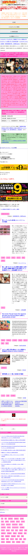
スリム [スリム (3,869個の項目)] (8, 527)
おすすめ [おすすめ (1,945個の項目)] (10, 518)
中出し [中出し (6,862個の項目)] (21, 530)
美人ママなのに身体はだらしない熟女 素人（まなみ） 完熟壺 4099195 (12, 465)
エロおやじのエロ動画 (14, 27)
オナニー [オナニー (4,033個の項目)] (8, 524)
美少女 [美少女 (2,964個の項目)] (3, 542)
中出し (13, 257)
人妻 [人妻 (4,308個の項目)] (26, 530)
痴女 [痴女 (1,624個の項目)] (16, 539)
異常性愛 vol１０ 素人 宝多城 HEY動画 (12, 374)
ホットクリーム (22, 263)
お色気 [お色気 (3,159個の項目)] (21, 518)
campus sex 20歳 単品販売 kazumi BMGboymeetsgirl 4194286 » (21, 404)
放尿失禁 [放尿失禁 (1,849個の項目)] (7, 536)
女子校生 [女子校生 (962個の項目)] (20, 533)
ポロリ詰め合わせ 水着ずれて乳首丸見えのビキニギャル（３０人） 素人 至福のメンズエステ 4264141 (13, 484)
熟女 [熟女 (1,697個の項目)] (7, 539)
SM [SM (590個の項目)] (5, 518)
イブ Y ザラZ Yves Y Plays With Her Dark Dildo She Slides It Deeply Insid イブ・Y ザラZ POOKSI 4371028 (13, 443)
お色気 (3, 257)
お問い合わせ (2, 512)
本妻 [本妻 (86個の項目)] (18, 536)
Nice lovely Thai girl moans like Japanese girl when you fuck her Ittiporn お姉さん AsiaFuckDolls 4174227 (14, 315)
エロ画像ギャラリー (14, 36)
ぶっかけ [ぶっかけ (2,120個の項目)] (12, 521)
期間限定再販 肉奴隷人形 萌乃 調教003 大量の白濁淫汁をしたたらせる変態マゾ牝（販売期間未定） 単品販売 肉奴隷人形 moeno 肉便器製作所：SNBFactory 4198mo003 (14, 55)
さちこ (3, 307)
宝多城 (24, 397)
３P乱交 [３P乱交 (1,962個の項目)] (18, 542)
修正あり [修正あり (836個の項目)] (3, 533)
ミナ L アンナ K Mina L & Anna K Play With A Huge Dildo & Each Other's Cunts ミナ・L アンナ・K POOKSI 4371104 (12, 437)
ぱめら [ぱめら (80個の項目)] (7, 521)
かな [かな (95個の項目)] (2, 521)
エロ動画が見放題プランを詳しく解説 (10, 209)
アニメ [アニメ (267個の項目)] (3, 524)
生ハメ (18, 257)
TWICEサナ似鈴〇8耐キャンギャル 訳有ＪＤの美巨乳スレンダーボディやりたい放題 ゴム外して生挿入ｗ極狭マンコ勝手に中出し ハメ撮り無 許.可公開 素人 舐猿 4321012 (13, 470)
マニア (8, 257)
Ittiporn (3, 340)
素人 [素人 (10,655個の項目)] (25, 539)
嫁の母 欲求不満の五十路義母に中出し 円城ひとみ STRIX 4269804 (13, 440)
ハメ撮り (14, 340)
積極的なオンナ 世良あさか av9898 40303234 (9, 452)
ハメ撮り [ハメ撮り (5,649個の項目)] (22, 527)
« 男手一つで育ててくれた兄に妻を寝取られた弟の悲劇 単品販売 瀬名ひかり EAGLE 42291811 (7, 404)
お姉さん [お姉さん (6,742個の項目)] (16, 518)
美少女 (3, 260)
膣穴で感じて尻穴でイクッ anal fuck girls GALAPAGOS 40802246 (13, 473)
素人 (23, 257)
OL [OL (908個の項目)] (2, 518)
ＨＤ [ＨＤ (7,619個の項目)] (23, 542)
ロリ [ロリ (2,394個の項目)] (16, 530)
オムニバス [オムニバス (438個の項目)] (14, 524)
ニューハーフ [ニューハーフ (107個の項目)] (15, 527)
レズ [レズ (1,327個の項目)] (12, 530)
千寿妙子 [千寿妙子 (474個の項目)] (9, 533)
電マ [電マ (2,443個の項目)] (13, 542)
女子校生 (13, 395)
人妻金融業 (23, 309)
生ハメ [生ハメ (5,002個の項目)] (12, 539)
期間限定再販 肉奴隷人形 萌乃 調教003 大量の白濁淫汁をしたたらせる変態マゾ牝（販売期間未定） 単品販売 (13, 128)
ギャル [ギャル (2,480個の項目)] (20, 524)
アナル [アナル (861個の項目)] (22, 521)
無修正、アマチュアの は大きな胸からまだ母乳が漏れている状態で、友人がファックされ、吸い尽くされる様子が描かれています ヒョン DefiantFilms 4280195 (13, 460)
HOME (14, 22)
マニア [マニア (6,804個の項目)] (3, 530)
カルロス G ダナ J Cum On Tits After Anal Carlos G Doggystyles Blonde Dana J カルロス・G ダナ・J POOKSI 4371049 (12, 480)
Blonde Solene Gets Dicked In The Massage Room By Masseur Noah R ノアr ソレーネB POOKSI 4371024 (13, 447)
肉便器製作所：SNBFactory (12, 43)
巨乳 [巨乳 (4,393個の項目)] (25, 533)
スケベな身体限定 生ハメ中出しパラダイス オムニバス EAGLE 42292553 (12, 455)
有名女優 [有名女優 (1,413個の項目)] (13, 536)
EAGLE (24, 370)
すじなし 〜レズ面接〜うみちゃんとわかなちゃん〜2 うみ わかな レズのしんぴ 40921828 (13, 488)
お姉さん (8, 340)
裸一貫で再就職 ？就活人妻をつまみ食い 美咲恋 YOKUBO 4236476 (13, 450)
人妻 (8, 395)
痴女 (2, 343)
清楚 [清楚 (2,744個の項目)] (22, 536)
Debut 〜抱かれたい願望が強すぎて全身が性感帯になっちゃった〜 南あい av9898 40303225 (13, 477)
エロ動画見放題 (14, 31)
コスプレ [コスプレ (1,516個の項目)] (3, 527)
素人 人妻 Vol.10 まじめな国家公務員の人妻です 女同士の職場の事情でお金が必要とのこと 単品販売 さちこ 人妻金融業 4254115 (14, 268)
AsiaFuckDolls (22, 345)
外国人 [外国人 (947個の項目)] (14, 533)
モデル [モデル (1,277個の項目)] (8, 530)
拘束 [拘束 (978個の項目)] (2, 536)
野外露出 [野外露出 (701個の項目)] (8, 542)
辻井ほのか (4, 367)
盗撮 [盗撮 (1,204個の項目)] (20, 539)
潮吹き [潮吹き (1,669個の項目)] (3, 539)
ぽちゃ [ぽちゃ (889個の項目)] (18, 521)
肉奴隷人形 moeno (5, 213)
